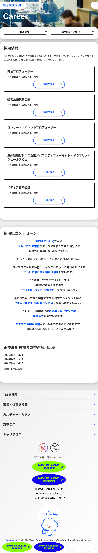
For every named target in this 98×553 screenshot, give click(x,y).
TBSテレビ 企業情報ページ (47, 498)
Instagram (43, 447)
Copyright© (12, 540)
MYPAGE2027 (17, 547)
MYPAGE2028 (49, 547)
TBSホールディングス (47, 493)
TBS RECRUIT (12, 5)
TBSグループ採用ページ (47, 488)
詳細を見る (49, 84)
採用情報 (24, 31)
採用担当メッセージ (71, 31)
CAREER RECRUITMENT (81, 547)
